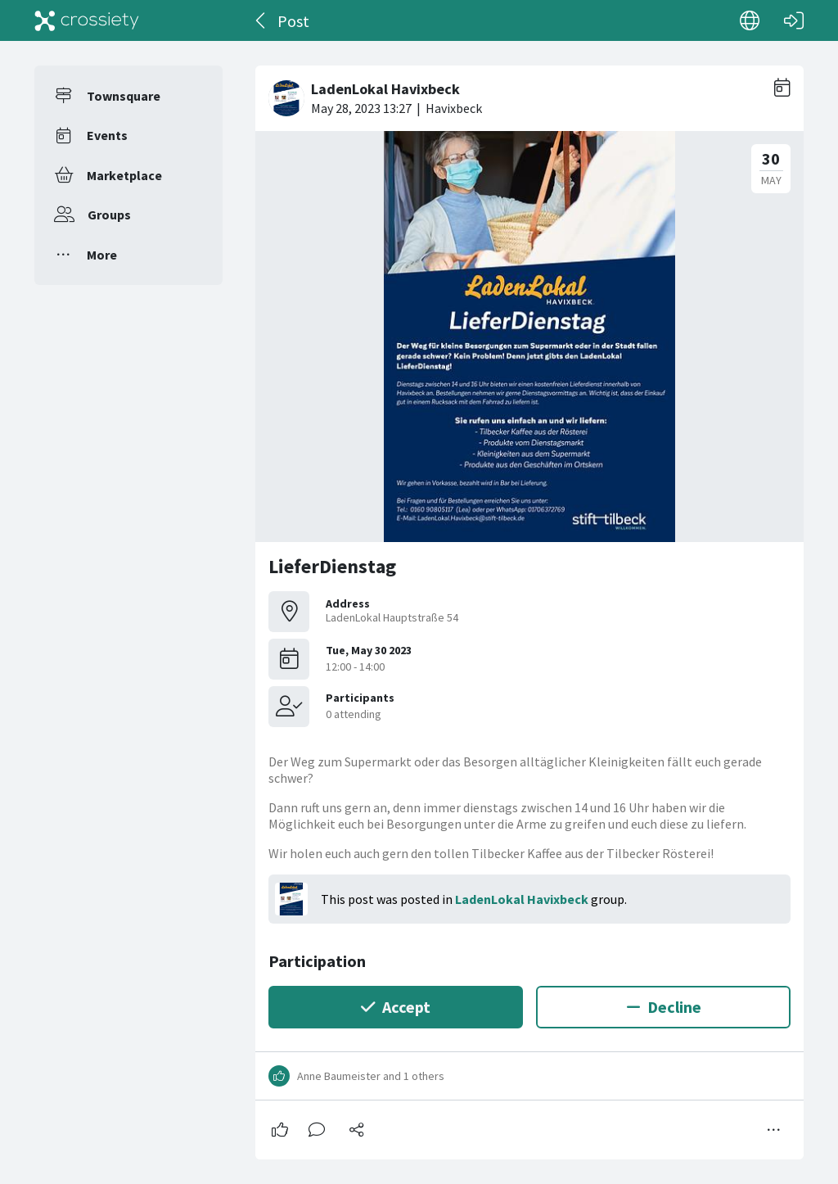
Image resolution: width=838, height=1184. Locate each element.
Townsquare (123, 96)
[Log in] (793, 20)
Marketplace (124, 175)
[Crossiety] (87, 20)
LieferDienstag (332, 566)
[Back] (261, 20)
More (102, 254)
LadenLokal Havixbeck (521, 899)
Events (107, 135)
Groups (109, 214)
